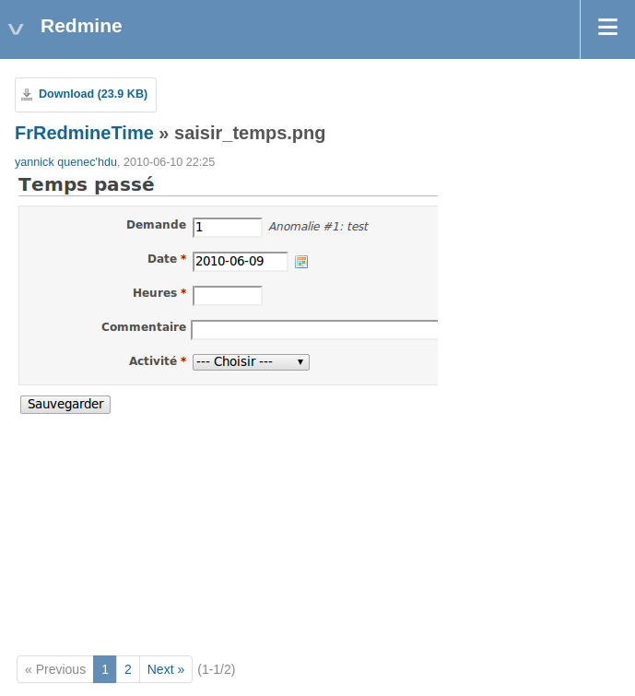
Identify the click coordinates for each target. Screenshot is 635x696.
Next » (165, 669)
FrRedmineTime (84, 133)
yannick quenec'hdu (66, 162)
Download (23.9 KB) (93, 94)
